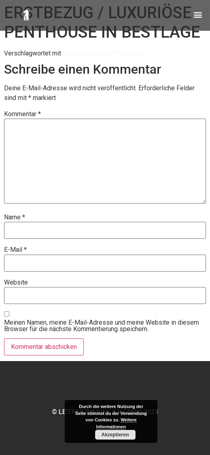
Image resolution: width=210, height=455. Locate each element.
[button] (197, 12)
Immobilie (75, 53)
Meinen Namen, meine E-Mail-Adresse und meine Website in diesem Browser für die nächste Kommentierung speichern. (101, 325)
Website (16, 282)
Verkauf (100, 53)
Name (14, 217)
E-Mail (15, 250)
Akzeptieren (115, 435)
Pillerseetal (127, 53)
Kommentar (22, 114)
